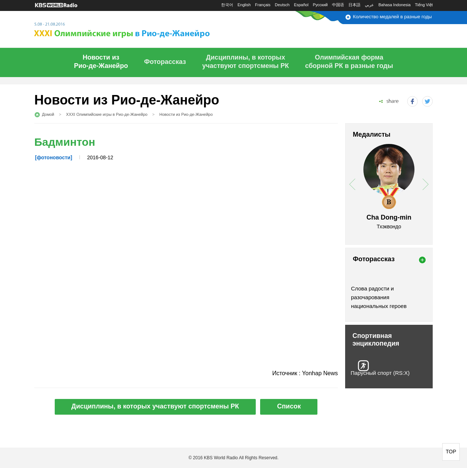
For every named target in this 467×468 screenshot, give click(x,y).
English (244, 5)
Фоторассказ (165, 61)
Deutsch (282, 5)
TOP (451, 451)
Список (289, 406)
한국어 (227, 5)
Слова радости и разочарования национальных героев (378, 297)
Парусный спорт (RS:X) (380, 373)
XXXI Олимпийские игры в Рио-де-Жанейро (106, 114)
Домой (48, 114)
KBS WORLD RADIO (56, 5)
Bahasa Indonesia (394, 5)
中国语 (338, 5)
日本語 (354, 5)
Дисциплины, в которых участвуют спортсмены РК (155, 406)
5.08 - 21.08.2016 (140, 28)
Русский (320, 5)
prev (352, 184)
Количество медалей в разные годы (392, 16)
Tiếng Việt (424, 5)
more (422, 260)
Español (301, 5)
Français (262, 5)
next (425, 184)
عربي (369, 5)
